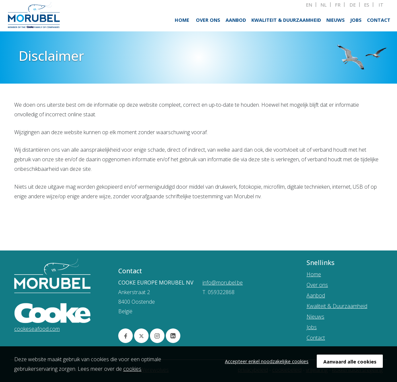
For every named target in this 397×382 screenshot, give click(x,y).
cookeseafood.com (37, 328)
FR (338, 5)
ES (366, 5)
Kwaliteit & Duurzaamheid (286, 20)
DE (352, 5)
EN (309, 5)
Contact (378, 20)
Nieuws (335, 20)
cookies (132, 368)
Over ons (208, 20)
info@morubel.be (222, 282)
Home (182, 20)
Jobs (356, 20)
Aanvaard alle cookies (350, 362)
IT (381, 5)
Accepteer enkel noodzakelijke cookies (266, 361)
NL (323, 5)
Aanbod (236, 20)
